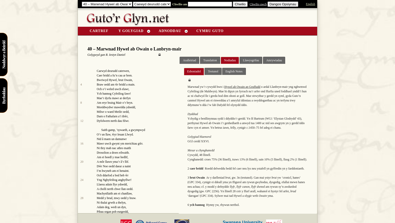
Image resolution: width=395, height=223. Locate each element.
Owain (128, 80)
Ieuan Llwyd (125, 134)
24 (81, 180)
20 (81, 161)
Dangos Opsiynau (283, 4)
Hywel (113, 80)
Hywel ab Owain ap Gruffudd (242, 87)
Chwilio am (179, 4)
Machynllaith (105, 193)
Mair (119, 102)
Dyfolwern (103, 121)
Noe (105, 166)
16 (81, 143)
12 (81, 121)
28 (81, 198)
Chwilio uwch (258, 4)
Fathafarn (111, 116)
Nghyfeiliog (110, 180)
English (310, 4)
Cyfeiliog (117, 93)
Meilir (118, 112)
